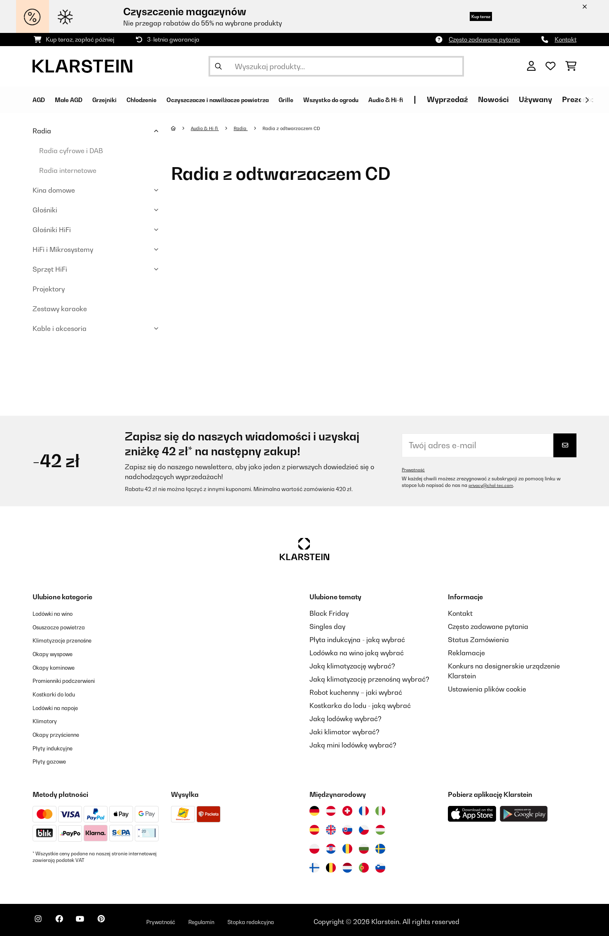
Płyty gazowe (53, 758)
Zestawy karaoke (60, 309)
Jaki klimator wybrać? (344, 732)
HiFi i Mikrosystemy (63, 249)
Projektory (49, 289)
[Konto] (531, 66)
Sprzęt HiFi (50, 269)
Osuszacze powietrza (66, 626)
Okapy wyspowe (58, 653)
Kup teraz (471, 16)
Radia (42, 131)
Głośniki (45, 210)
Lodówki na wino (58, 613)
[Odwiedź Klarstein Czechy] (364, 826)
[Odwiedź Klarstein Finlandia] (314, 864)
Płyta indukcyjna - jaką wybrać (357, 640)
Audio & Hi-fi (208, 128)
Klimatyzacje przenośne (70, 640)
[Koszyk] (570, 66)
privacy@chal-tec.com (494, 485)
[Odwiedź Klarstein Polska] (314, 845)
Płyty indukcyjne (57, 745)
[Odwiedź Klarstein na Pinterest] (120, 919)
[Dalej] (587, 100)
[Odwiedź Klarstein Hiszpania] (314, 826)
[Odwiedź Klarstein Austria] (331, 808)
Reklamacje (466, 653)
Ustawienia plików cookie (487, 689)
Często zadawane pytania (484, 39)
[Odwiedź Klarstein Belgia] (331, 864)
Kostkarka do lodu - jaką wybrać (360, 705)
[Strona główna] (181, 128)
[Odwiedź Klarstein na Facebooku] (67, 919)
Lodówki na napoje (62, 705)
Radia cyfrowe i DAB (71, 151)
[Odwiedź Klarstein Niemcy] (314, 808)
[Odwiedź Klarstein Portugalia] (364, 864)
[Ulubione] (550, 66)
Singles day (327, 626)
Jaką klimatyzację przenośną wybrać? (369, 679)
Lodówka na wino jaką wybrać (356, 653)
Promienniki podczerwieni (72, 679)
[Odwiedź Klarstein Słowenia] (380, 864)
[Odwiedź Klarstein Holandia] (347, 864)
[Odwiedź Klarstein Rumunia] (347, 845)
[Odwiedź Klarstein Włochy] (380, 808)
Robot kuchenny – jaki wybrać (355, 692)
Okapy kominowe (59, 666)
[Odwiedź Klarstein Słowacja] (347, 826)
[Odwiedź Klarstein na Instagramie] (41, 919)
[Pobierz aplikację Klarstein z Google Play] (524, 811)
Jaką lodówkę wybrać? (345, 719)
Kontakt (565, 39)
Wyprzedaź (544, 99)
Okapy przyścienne (62, 732)
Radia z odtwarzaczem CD (305, 128)
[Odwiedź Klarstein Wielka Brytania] (331, 826)
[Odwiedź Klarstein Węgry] (380, 826)
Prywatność (415, 470)
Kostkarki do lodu (60, 692)
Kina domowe (54, 190)
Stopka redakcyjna (293, 918)
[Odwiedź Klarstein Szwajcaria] (347, 808)
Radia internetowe (67, 170)
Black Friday (329, 613)
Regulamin (234, 918)
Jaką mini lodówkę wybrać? (352, 745)
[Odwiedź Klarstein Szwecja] (380, 845)
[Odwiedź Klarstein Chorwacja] (331, 845)
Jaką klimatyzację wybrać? (352, 666)
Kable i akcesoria (60, 328)
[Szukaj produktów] (336, 66)
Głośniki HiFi (52, 230)
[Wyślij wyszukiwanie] (218, 66)
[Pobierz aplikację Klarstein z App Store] (472, 811)
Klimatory (48, 719)
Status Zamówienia (478, 640)
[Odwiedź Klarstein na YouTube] (93, 919)
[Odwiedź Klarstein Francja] (364, 808)
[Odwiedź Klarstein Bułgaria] (364, 845)
